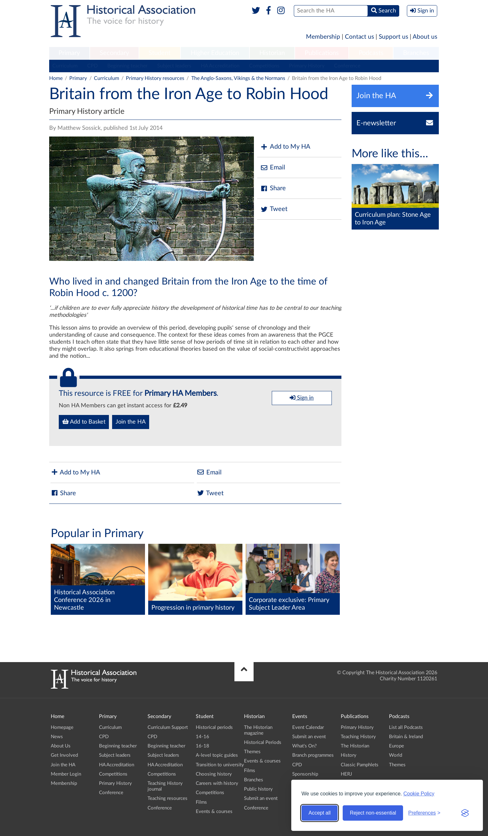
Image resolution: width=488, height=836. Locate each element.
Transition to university (220, 764)
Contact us (359, 37)
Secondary (114, 53)
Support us (393, 37)
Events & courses (214, 811)
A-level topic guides (217, 755)
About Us (61, 746)
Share (273, 188)
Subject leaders (174, 65)
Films (201, 802)
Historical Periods (262, 742)
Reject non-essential (373, 813)
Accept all (320, 813)
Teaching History (358, 736)
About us (425, 37)
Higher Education (215, 53)
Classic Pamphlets (359, 764)
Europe (396, 746)
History (348, 755)
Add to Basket (83, 421)
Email (272, 167)
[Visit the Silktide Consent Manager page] (465, 813)
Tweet (273, 209)
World (395, 755)
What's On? (304, 746)
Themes (252, 751)
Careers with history (217, 783)
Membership (323, 37)
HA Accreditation (220, 65)
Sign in (302, 398)
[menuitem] (69, 53)
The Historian (355, 746)
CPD (92, 65)
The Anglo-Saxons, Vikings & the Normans (238, 78)
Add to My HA (285, 147)
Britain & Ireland (406, 736)
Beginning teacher (127, 65)
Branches (416, 53)
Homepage (62, 727)
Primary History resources (155, 78)
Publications (322, 53)
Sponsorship (305, 774)
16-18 (202, 746)
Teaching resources (167, 798)
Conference (347, 65)
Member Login (66, 774)
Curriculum (65, 65)
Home (56, 78)
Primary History (306, 65)
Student (160, 53)
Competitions (264, 65)
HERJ (346, 774)
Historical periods (214, 727)
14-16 (202, 736)
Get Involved (64, 755)
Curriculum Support (168, 727)
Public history (258, 789)
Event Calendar (308, 727)
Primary (69, 53)
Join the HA (131, 422)
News (57, 736)
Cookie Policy (418, 793)
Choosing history (214, 774)
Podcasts (371, 53)
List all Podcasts (406, 727)
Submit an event (261, 798)
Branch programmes (313, 755)
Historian (272, 53)
